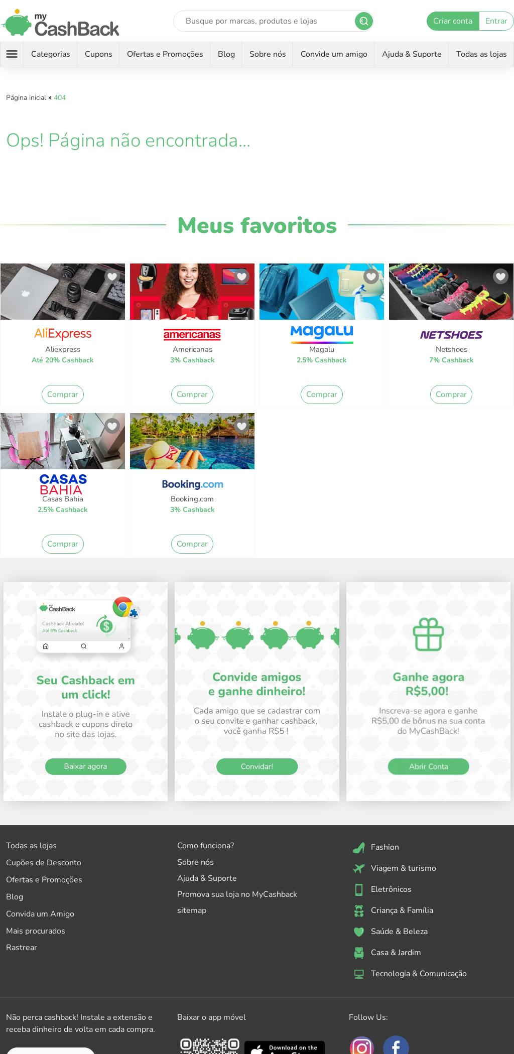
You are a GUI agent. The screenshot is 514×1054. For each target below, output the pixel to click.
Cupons (98, 54)
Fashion (376, 848)
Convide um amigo (334, 54)
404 (60, 97)
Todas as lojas (481, 54)
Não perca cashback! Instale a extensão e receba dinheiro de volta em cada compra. (80, 1023)
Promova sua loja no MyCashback (237, 894)
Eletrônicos (382, 890)
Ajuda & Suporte (412, 54)
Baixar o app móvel (211, 1017)
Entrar (496, 21)
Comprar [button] (62, 394)
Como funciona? (205, 845)
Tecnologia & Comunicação (410, 974)
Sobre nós (267, 54)
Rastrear (21, 947)
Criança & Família (393, 911)
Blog (226, 54)
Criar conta (452, 21)
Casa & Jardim (387, 953)
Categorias (50, 54)
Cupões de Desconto (43, 862)
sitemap (191, 910)
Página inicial (26, 97)
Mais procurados (35, 931)
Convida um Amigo (40, 913)
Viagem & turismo (394, 869)
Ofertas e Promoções (165, 54)
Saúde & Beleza (390, 932)
